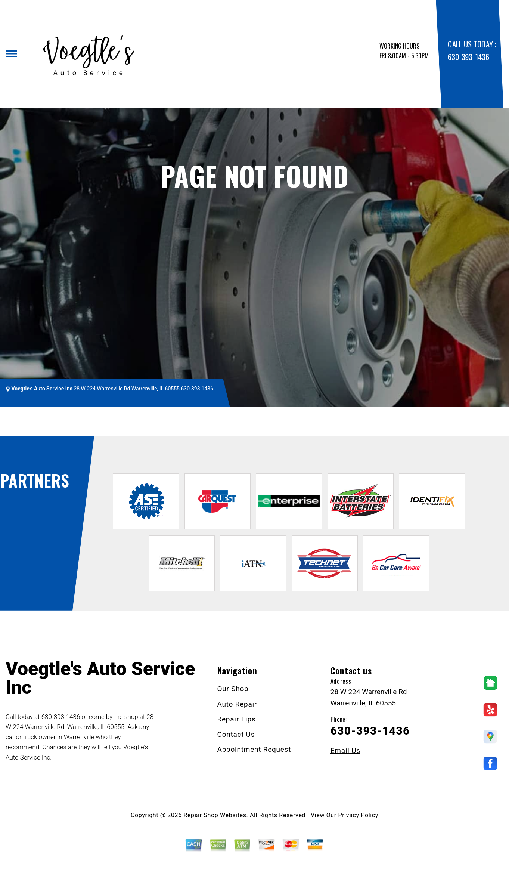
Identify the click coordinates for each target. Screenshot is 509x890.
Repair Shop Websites (215, 815)
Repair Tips (236, 719)
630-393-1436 (468, 56)
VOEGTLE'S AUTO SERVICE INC (52, 421)
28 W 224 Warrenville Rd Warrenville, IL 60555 (127, 389)
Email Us (345, 750)
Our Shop (233, 689)
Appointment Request (254, 749)
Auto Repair (237, 704)
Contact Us (236, 734)
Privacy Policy (358, 815)
